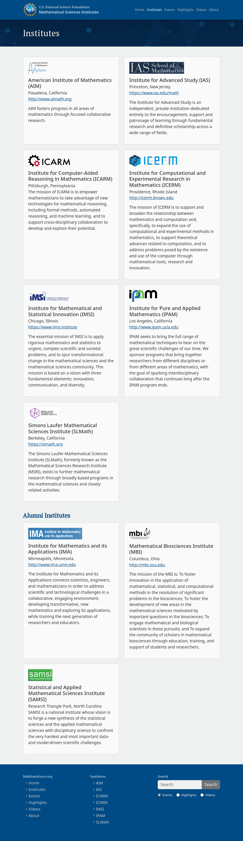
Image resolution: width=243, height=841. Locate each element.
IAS (99, 789)
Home (140, 9)
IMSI (100, 809)
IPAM (100, 815)
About (214, 9)
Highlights (186, 9)
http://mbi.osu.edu (147, 565)
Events (169, 9)
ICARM (102, 795)
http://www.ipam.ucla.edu (154, 327)
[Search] (180, 784)
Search (210, 784)
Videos (201, 9)
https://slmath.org (45, 444)
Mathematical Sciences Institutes (69, 12)
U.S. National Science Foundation (64, 7)
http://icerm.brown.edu (151, 198)
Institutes (154, 9)
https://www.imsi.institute (52, 327)
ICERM (102, 802)
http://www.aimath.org (50, 99)
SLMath (102, 822)
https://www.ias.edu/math (154, 93)
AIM (99, 782)
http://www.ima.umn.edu (52, 564)
